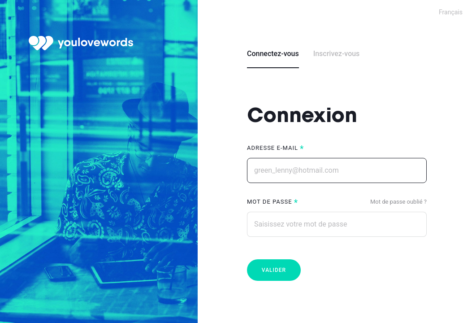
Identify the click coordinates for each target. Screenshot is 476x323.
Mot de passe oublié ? (398, 202)
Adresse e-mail (272, 148)
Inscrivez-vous (336, 53)
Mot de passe (269, 202)
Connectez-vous (273, 53)
